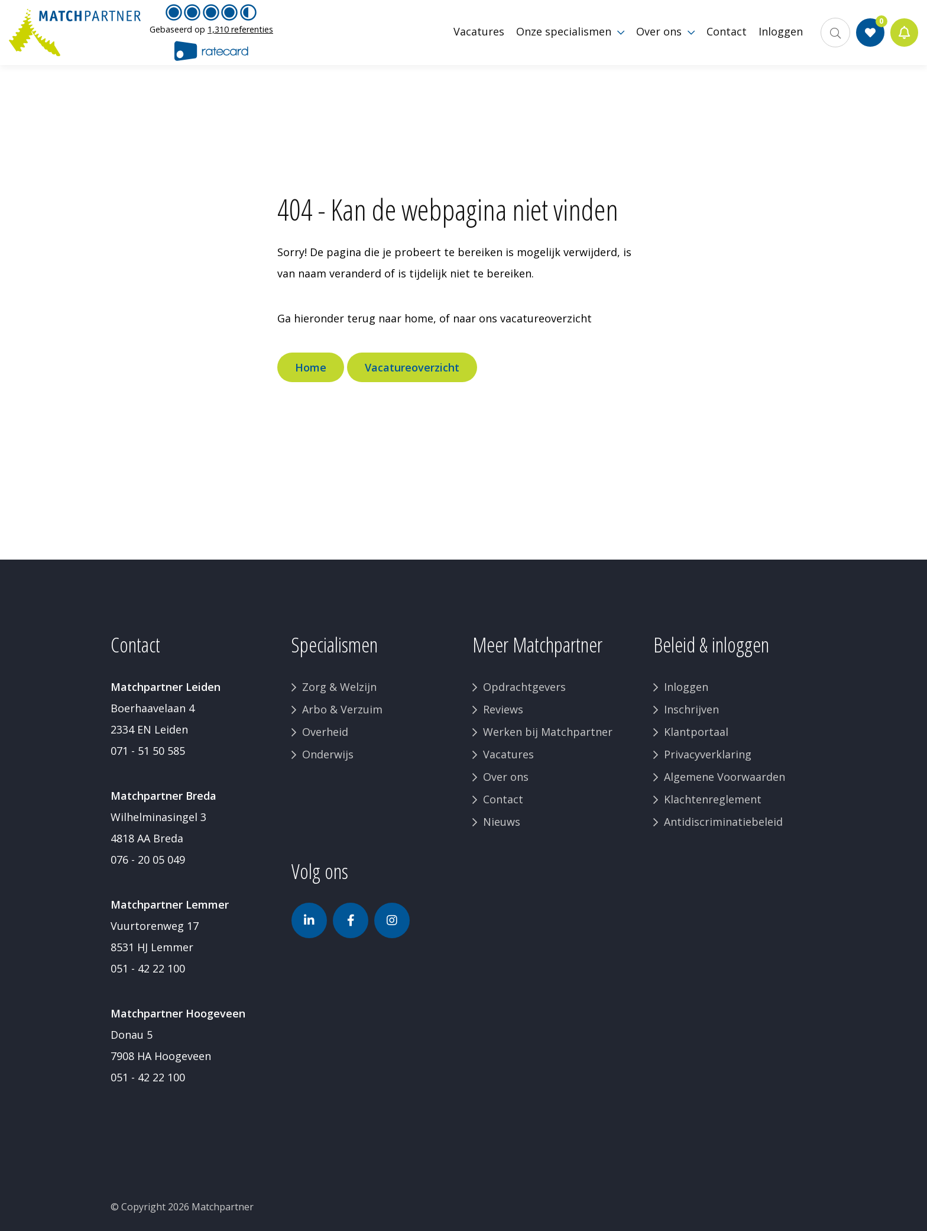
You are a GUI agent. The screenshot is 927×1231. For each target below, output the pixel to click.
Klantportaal (696, 732)
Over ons (506, 777)
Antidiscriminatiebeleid (723, 822)
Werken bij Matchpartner (547, 732)
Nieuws (501, 822)
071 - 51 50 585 (148, 751)
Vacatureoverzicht (412, 367)
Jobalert (903, 35)
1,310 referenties (240, 32)
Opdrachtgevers (524, 687)
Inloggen (686, 687)
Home (310, 367)
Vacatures (508, 754)
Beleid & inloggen (711, 644)
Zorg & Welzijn (339, 687)
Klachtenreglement (712, 799)
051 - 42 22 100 (148, 968)
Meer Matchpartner (537, 644)
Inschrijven (691, 709)
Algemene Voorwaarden (724, 777)
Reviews (503, 709)
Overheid (325, 732)
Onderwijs (328, 754)
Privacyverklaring (707, 754)
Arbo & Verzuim (342, 709)
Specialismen (334, 644)
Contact (503, 799)
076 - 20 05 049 (148, 859)
